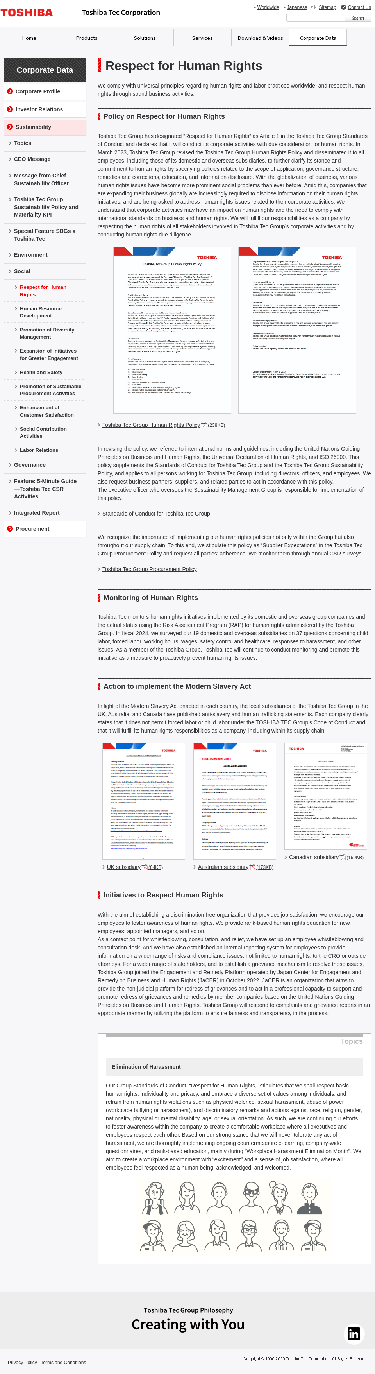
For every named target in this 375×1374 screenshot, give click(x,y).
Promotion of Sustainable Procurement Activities (50, 389)
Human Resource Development (41, 312)
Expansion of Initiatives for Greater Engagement (49, 354)
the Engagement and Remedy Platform (198, 972)
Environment (31, 255)
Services (202, 37)
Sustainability (33, 127)
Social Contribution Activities (43, 432)
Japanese (297, 7)
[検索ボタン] (358, 18)
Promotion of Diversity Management (47, 333)
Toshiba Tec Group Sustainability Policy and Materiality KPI (46, 207)
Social (22, 271)
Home (29, 37)
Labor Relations (39, 450)
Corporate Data (318, 37)
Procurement (32, 529)
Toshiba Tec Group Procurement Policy (149, 569)
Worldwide (268, 7)
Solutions (145, 37)
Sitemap (327, 7)
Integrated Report (37, 513)
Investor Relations (39, 109)
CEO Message (32, 159)
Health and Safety (41, 372)
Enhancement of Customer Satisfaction (47, 411)
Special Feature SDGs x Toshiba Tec (44, 235)
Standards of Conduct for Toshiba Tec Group (156, 514)
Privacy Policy (22, 1362)
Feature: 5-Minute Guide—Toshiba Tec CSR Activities (45, 489)
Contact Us (359, 7)
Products (87, 37)
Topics (22, 143)
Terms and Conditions (63, 1362)
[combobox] (315, 17)
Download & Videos (260, 37)
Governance (30, 465)
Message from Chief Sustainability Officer (41, 179)
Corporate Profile (38, 91)
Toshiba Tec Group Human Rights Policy (151, 425)
